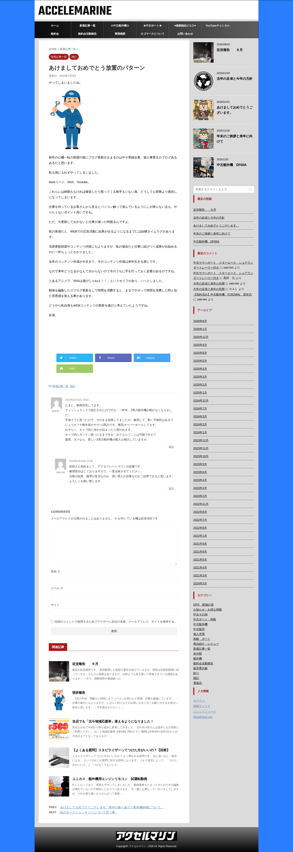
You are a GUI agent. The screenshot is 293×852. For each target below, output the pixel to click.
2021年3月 (200, 575)
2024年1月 (200, 432)
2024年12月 (201, 400)
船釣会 (55, 33)
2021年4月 (200, 567)
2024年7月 (200, 408)
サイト (55, 604)
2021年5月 (200, 559)
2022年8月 (200, 511)
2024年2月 (200, 424)
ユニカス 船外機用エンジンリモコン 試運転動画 (109, 779)
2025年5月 (200, 360)
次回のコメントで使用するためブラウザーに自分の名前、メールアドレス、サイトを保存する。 (116, 621)
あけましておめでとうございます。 (216, 225)
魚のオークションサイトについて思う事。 (89, 812)
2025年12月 (201, 337)
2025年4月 (200, 368)
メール (57, 588)
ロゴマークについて (152, 33)
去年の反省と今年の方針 (235, 78)
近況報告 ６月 (85, 664)
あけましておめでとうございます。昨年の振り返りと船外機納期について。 (112, 807)
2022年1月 (200, 535)
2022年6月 (200, 527)
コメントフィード (204, 711)
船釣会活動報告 (87, 33)
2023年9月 (200, 464)
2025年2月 (200, 384)
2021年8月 (200, 551)
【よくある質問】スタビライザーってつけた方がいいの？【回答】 (121, 750)
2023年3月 (200, 488)
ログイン (199, 700)
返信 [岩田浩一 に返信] (171, 446)
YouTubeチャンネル (218, 25)
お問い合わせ (185, 33)
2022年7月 (200, 519)
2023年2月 (200, 496)
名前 (55, 571)
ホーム (55, 25)
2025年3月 (200, 376)
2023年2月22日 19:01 (77, 399)
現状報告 (78, 692)
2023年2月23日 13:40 (81, 461)
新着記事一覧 (87, 25)
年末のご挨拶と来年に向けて (211, 233)
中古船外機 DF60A (232, 165)
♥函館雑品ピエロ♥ (185, 25)
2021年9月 (200, 543)
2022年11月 (201, 504)
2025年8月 (200, 352)
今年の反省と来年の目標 (209, 283)
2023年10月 (201, 456)
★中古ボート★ (152, 25)
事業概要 (120, 33)
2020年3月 (200, 583)
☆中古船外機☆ (120, 25)
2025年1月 (200, 392)
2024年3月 (200, 416)
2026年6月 (200, 321)
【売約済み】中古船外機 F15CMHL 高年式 (222, 294)
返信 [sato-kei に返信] (171, 488)
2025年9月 (200, 344)
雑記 (72, 386)
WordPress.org (202, 717)
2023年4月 (200, 480)
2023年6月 (200, 472)
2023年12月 (201, 440)
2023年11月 (201, 448)
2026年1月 (200, 329)
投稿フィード (201, 706)
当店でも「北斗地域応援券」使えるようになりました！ (113, 721)
